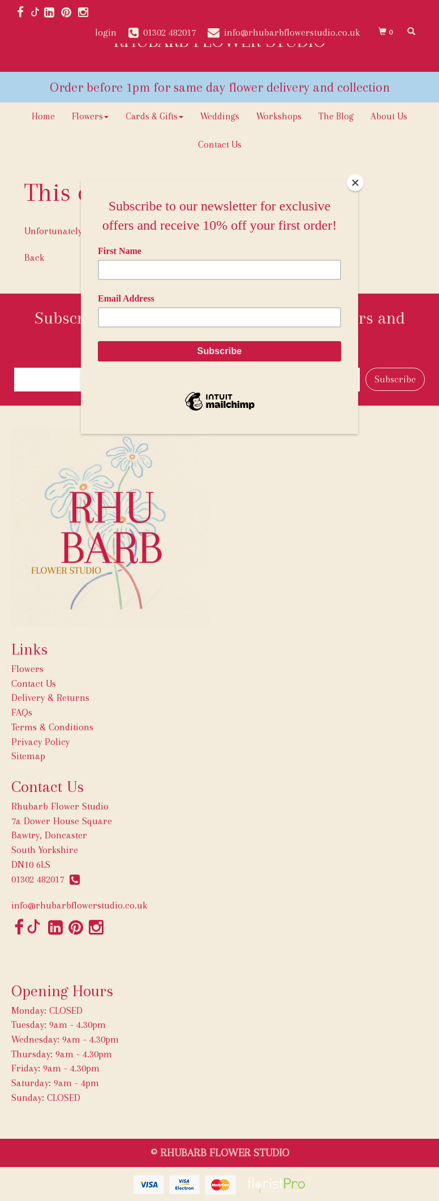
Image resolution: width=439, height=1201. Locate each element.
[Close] (355, 182)
